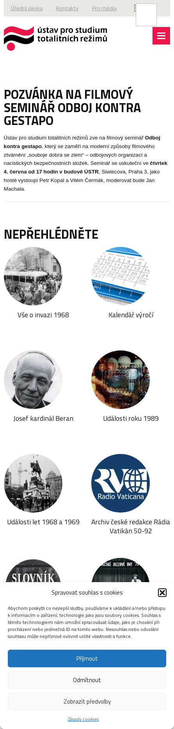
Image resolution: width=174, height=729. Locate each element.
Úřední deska (27, 8)
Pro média (104, 8)
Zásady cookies (83, 719)
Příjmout (87, 658)
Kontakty (67, 8)
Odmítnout (87, 679)
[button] (162, 593)
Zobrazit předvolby (87, 701)
